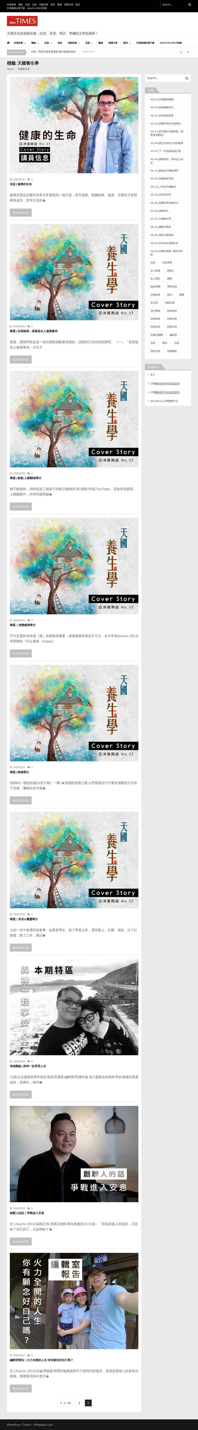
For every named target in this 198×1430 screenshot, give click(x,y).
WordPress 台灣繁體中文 (164, 401)
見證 (52, 4)
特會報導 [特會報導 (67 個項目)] (155, 318)
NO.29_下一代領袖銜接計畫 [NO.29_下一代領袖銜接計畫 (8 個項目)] (165, 150)
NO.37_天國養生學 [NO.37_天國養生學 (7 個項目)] (160, 218)
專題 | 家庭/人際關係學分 (25, 478)
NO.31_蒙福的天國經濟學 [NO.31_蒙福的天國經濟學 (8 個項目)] (164, 170)
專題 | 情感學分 (19, 772)
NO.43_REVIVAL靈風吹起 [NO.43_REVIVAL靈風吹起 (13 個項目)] (164, 243)
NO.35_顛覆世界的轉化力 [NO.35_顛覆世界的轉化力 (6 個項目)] (164, 202)
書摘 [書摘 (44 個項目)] (181, 294)
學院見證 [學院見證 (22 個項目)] (172, 286)
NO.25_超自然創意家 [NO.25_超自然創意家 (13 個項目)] (162, 115)
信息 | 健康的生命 (21, 184)
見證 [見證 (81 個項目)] (152, 342)
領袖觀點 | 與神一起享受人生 (28, 1066)
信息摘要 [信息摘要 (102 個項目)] (167, 262)
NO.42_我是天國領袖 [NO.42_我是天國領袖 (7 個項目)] (162, 234)
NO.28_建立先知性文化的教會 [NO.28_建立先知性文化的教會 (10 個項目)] (166, 143)
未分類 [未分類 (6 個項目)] (154, 302)
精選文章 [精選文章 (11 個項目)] (172, 326)
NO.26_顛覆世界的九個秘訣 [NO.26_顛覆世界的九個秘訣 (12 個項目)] (165, 123)
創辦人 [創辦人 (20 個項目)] (171, 270)
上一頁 (67, 1402)
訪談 (27, 4)
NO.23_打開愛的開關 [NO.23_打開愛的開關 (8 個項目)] (162, 99)
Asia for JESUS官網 (37, 8)
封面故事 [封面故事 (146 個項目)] (155, 294)
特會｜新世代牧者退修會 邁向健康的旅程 (53, 51)
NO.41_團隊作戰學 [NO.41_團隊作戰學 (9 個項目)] (160, 226)
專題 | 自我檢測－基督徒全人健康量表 (34, 331)
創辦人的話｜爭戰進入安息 (27, 1213)
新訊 (78, 4)
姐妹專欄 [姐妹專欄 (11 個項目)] (155, 286)
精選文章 (68, 4)
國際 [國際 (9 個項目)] (169, 278)
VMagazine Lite (43, 1424)
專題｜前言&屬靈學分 (24, 919)
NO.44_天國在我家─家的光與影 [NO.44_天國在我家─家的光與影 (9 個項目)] (166, 252)
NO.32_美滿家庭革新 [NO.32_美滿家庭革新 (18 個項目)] (162, 178)
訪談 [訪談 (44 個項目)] (176, 342)
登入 (152, 374)
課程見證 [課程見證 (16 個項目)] (155, 350)
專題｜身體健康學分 (23, 625)
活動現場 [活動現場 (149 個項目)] (170, 302)
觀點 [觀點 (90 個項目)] (164, 342)
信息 (34, 4)
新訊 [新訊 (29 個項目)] (169, 294)
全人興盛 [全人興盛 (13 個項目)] (155, 270)
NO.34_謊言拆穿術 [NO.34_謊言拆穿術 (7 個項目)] (160, 194)
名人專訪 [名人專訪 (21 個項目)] (155, 278)
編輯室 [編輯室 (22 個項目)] (173, 334)
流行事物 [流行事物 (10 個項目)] (155, 310)
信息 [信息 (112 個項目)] (152, 262)
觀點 (20, 4)
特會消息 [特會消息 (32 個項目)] (172, 318)
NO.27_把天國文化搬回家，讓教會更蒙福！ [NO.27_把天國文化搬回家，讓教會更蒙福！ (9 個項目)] (166, 133)
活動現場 (43, 4)
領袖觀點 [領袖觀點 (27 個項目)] (172, 350)
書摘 (59, 4)
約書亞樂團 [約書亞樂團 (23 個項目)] (156, 334)
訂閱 (165, 383)
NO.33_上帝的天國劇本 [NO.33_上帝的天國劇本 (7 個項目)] (163, 186)
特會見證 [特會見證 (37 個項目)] (155, 326)
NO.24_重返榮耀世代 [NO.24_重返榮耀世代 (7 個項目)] (162, 107)
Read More (20, 212)
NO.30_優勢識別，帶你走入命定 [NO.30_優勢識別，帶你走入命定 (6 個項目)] (166, 161)
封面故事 (11, 4)
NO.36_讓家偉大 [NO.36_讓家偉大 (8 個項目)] (159, 210)
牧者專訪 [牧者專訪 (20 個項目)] (172, 310)
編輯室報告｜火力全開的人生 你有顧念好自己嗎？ (41, 1360)
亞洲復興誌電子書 (16, 8)
